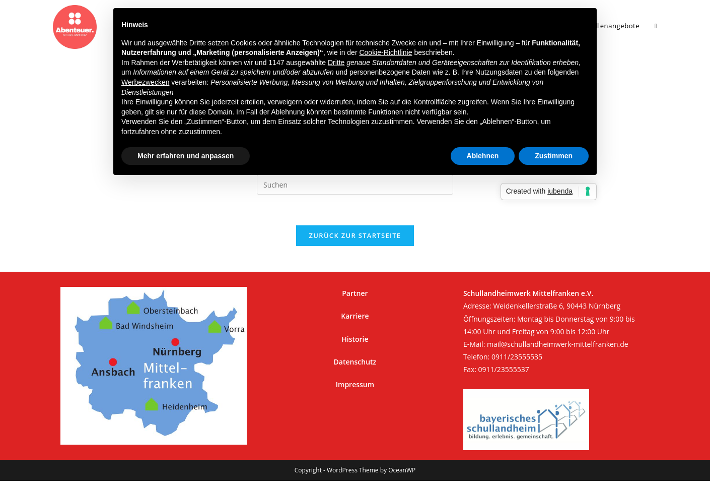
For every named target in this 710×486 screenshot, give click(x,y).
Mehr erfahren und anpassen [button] (185, 156)
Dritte (336, 62)
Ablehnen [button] (483, 156)
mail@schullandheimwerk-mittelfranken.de (557, 344)
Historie (354, 339)
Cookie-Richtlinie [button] (385, 52)
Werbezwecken (145, 82)
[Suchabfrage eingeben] (355, 184)
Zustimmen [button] (554, 156)
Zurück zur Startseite (355, 235)
